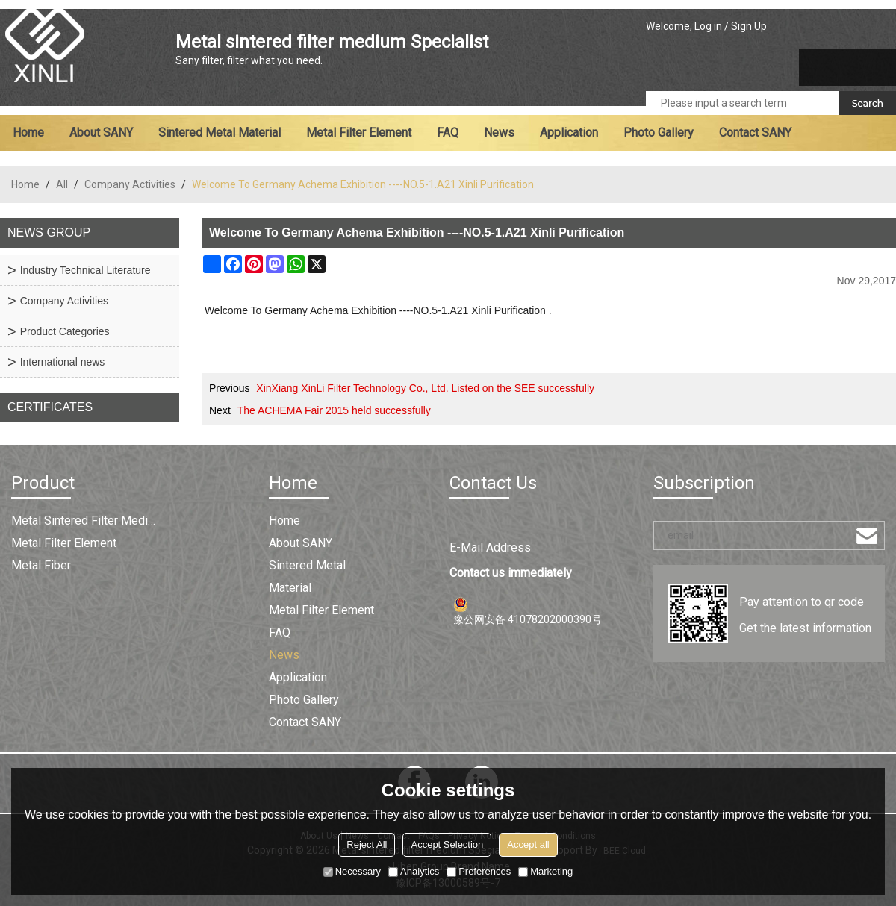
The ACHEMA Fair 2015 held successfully (334, 410)
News (499, 132)
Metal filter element (358, 132)
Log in (708, 26)
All (62, 184)
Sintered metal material (219, 132)
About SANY (101, 132)
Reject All (366, 844)
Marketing (545, 871)
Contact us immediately (510, 573)
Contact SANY (755, 132)
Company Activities (129, 184)
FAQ (447, 132)
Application (569, 132)
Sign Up (749, 26)
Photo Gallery (658, 132)
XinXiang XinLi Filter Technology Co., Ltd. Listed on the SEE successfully (425, 388)
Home (28, 132)
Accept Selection (447, 844)
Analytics (413, 871)
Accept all (528, 844)
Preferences (479, 871)
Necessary (352, 871)
